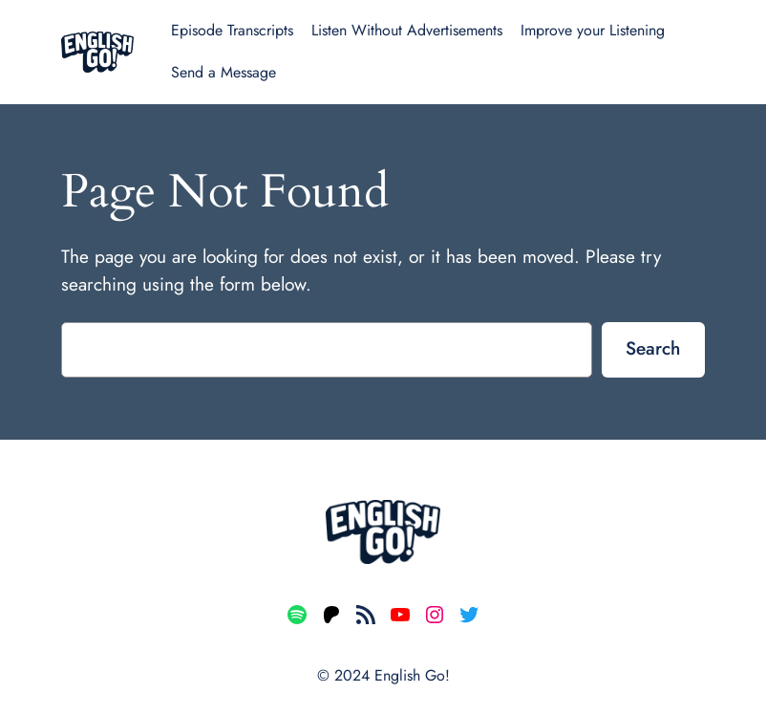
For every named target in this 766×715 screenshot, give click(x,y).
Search (653, 348)
